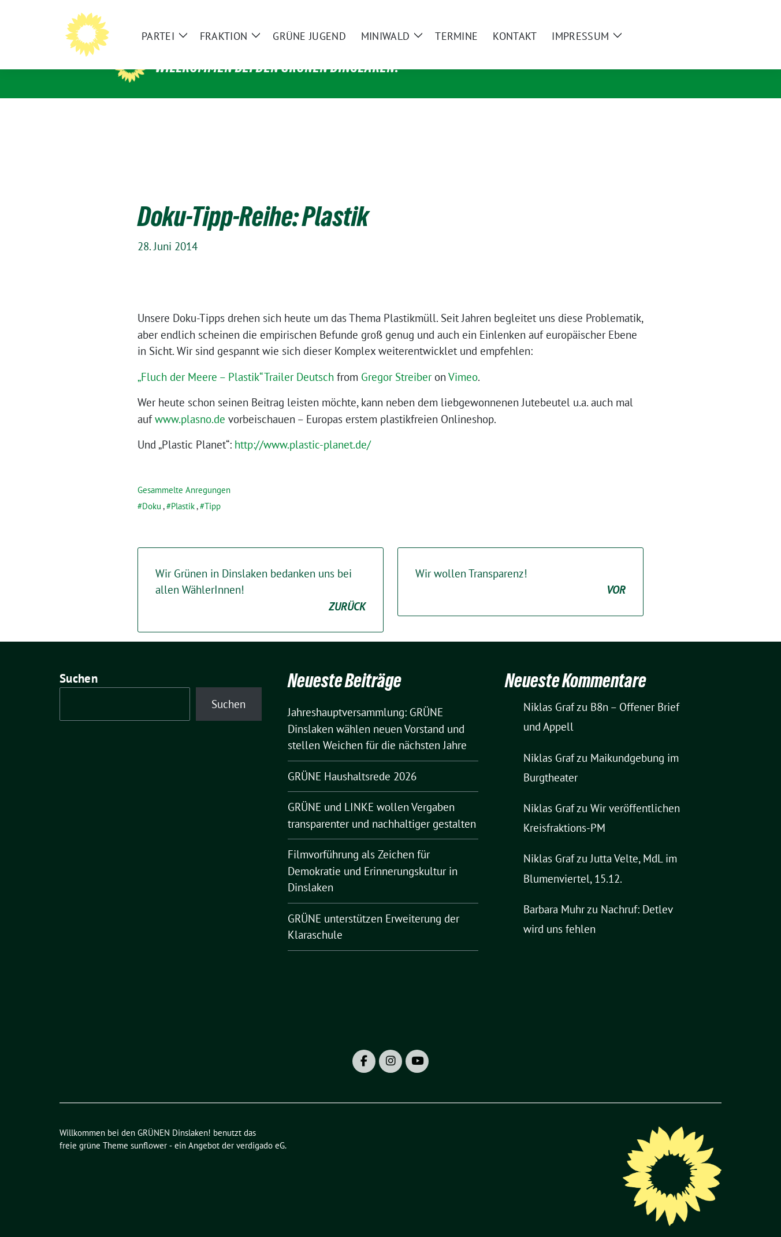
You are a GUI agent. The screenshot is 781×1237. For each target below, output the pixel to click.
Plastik (183, 488)
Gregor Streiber (396, 359)
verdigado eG (260, 1127)
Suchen (78, 660)
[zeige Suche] (701, 17)
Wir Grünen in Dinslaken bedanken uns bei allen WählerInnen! (260, 573)
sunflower (149, 1127)
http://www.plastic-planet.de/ (303, 427)
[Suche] (684, 17)
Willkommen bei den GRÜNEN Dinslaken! (277, 67)
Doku (151, 488)
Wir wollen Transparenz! (520, 564)
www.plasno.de (190, 401)
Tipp (212, 488)
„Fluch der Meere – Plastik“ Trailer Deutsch (235, 359)
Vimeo (463, 359)
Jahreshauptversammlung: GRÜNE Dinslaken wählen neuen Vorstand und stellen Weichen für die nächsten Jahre (377, 710)
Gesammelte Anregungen (183, 471)
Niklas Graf (548, 689)
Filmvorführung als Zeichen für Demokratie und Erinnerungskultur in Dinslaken (373, 852)
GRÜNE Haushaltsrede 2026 (352, 758)
